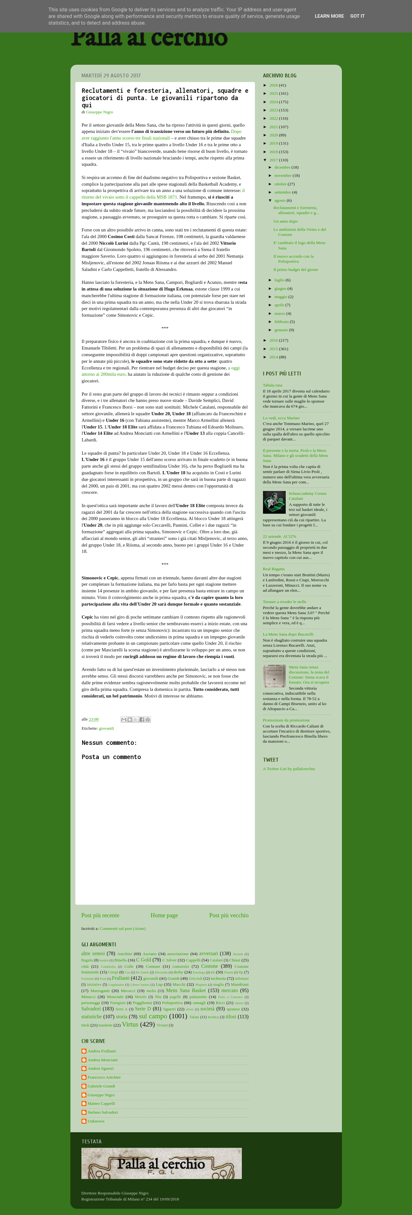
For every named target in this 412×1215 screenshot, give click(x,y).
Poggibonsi (142, 1002)
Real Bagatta (274, 568)
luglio (280, 280)
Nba (158, 997)
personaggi (90, 1002)
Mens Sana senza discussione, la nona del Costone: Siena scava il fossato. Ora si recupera (309, 675)
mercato (229, 990)
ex (213, 972)
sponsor (233, 1009)
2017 (274, 160)
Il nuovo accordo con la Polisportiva (293, 259)
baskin (103, 960)
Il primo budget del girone (295, 269)
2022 (274, 118)
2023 (274, 110)
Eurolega (199, 972)
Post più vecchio (229, 915)
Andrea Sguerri (101, 1068)
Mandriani (239, 984)
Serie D (143, 1009)
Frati (103, 978)
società (207, 1009)
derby (178, 972)
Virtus (130, 1024)
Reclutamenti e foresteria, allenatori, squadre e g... (296, 210)
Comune (153, 966)
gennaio (282, 329)
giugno (281, 288)
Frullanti (120, 978)
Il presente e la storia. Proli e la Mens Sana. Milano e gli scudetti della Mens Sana (295, 455)
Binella (120, 960)
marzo (280, 313)
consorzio (180, 966)
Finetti (228, 972)
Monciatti (115, 996)
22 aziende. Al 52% (279, 536)
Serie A (122, 1009)
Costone (209, 966)
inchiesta (218, 978)
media (151, 991)
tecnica (213, 1017)
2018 (274, 151)
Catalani (216, 960)
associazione (177, 953)
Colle (129, 966)
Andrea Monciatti (103, 1059)
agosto (281, 200)
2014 (274, 357)
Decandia (161, 972)
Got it (357, 16)
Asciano (150, 953)
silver (190, 1009)
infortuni (242, 978)
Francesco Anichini (104, 1077)
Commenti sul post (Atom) (123, 928)
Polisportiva (172, 1002)
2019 (274, 143)
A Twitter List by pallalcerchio (289, 768)
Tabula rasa (273, 385)
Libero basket (139, 984)
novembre (284, 175)
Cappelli (193, 960)
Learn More (329, 16)
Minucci (88, 996)
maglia (218, 984)
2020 (274, 135)
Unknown (96, 1121)
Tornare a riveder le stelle (285, 601)
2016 (274, 340)
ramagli (199, 1002)
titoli (85, 1025)
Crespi (113, 972)
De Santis (142, 972)
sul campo (153, 1016)
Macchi (179, 984)
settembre (283, 192)
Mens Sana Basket (186, 990)
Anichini (124, 953)
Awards (238, 954)
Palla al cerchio (148, 39)
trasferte (105, 1025)
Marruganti (100, 990)
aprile (280, 304)
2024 (274, 101)
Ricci (220, 1002)
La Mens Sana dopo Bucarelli (288, 634)
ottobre (281, 184)
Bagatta (87, 960)
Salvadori (91, 1009)
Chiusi (234, 960)
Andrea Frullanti (102, 1051)
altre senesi (93, 953)
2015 (274, 348)
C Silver (169, 960)
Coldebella (108, 966)
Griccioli (195, 978)
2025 (274, 93)
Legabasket (116, 984)
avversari (208, 953)
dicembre (283, 167)
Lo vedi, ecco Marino (281, 418)
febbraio (282, 321)
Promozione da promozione (286, 720)
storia (121, 1017)
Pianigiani (118, 1003)
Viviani (162, 1025)
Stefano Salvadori (103, 1112)
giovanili (106, 728)
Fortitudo (87, 978)
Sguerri (169, 1009)
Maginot (201, 984)
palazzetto (198, 996)
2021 (274, 126)
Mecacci (128, 990)
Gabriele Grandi (101, 1086)
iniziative (94, 984)
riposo (239, 1003)
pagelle (175, 997)
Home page (164, 915)
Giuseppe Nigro (101, 1094)
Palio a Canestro (230, 997)
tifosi (231, 1017)
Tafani (194, 1017)
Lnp (159, 984)
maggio (282, 296)
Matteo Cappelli (101, 1103)
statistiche (91, 1017)
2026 (274, 85)
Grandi (174, 978)
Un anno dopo (285, 221)
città (85, 966)
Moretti (140, 997)
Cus (127, 972)
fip (241, 972)
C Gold (143, 960)
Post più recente (100, 915)
